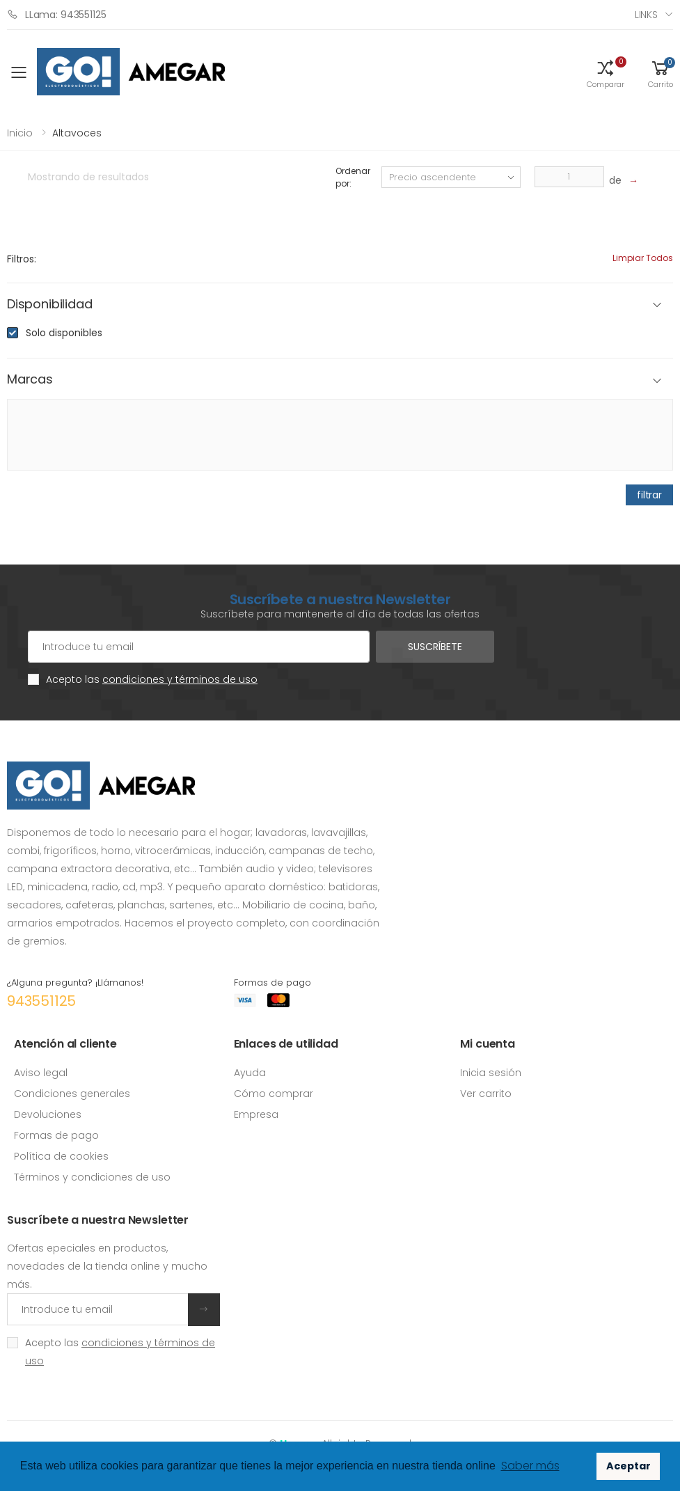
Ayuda (250, 1073)
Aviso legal (41, 1073)
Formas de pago (56, 1135)
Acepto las (152, 679)
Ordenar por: (352, 177)
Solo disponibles (64, 333)
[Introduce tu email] (98, 1309)
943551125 (41, 1001)
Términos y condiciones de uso (92, 1177)
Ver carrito (486, 1093)
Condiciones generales (72, 1093)
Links (646, 15)
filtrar (649, 495)
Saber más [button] (530, 1466)
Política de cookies (61, 1156)
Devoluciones (47, 1114)
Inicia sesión (490, 1073)
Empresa (256, 1114)
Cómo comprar (273, 1093)
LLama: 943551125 (56, 14)
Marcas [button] (30, 379)
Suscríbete (435, 647)
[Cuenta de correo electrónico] (199, 647)
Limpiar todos (642, 258)
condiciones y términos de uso (180, 679)
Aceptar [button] (628, 1466)
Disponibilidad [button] (49, 304)
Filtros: (21, 259)
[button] (605, 73)
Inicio (20, 133)
